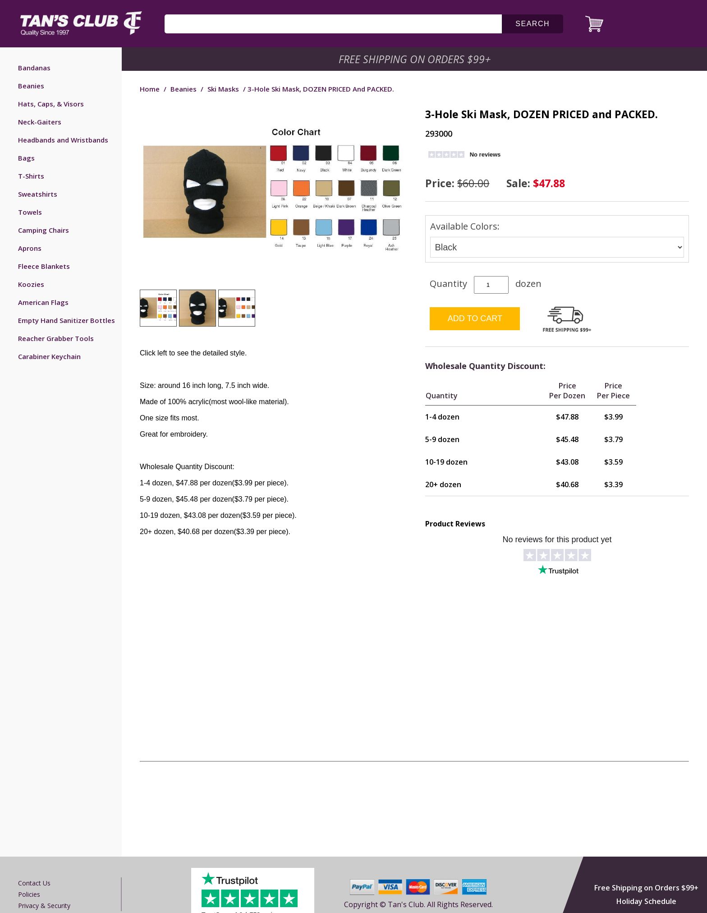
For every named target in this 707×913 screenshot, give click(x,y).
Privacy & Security (44, 905)
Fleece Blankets (44, 266)
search (532, 24)
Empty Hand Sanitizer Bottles (66, 320)
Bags (26, 157)
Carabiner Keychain (49, 356)
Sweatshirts (37, 193)
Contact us (34, 883)
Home (150, 88)
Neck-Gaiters (39, 121)
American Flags (43, 302)
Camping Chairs (43, 230)
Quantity (448, 283)
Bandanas (34, 67)
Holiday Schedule (646, 901)
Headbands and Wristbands (63, 139)
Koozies (31, 284)
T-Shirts (31, 175)
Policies (29, 894)
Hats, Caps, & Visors (51, 103)
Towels (30, 212)
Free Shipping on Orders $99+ (646, 888)
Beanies (31, 85)
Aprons (29, 248)
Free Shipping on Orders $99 (415, 59)
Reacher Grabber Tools (56, 338)
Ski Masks (223, 88)
